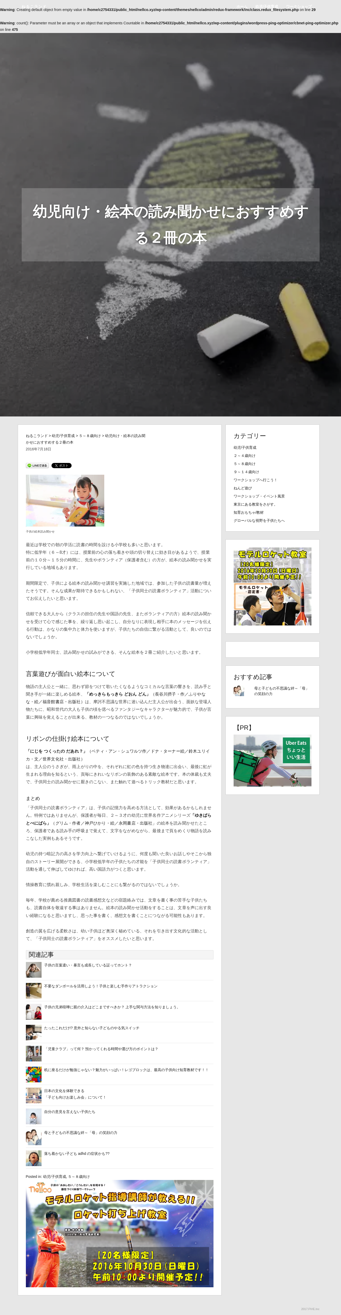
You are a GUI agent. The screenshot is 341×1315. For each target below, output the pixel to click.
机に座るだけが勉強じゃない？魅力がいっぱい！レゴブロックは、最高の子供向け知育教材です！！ (126, 1070)
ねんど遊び (243, 488)
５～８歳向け (79, 1176)
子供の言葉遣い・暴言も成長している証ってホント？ (88, 965)
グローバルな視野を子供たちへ (259, 520)
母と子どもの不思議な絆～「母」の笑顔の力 (80, 1133)
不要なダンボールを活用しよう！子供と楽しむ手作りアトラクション (101, 986)
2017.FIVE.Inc (310, 1309)
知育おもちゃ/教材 (249, 512)
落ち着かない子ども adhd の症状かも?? (77, 1153)
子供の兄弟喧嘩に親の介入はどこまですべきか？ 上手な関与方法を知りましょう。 (112, 1007)
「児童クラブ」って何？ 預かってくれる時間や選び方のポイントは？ (101, 1049)
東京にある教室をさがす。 (256, 504)
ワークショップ (299, 6)
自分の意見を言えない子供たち (69, 1112)
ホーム (241, 6)
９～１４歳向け (246, 472)
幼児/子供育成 (266, 6)
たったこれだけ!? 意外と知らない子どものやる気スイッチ (92, 1028)
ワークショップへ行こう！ (256, 480)
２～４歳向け (245, 456)
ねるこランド (34, 6)
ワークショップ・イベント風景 (259, 496)
